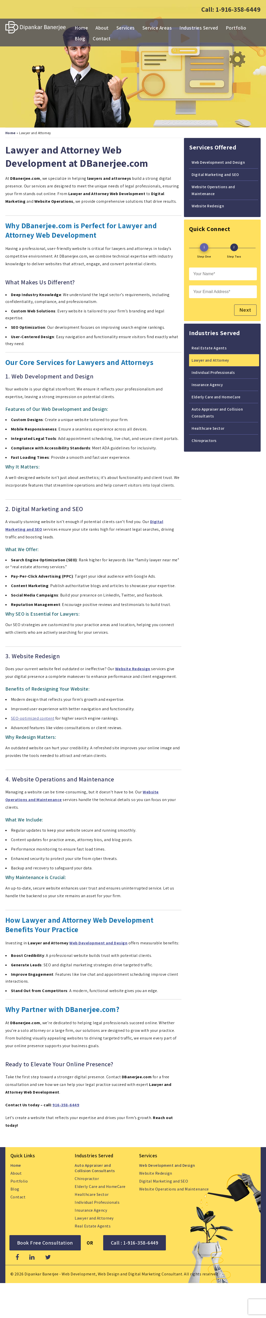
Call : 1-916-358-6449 (134, 1242)
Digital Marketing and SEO (215, 174)
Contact (102, 38)
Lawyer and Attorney (210, 359)
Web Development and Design (98, 942)
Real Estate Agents (209, 347)
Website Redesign (208, 205)
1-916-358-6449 (238, 9)
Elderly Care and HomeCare (216, 396)
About (102, 27)
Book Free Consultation (45, 1242)
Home (81, 27)
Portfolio (236, 27)
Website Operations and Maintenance (213, 190)
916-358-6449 (65, 1104)
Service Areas (157, 27)
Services (125, 27)
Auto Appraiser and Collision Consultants (217, 412)
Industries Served (198, 27)
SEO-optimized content (33, 718)
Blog (80, 38)
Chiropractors (204, 440)
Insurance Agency (207, 384)
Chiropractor (87, 1178)
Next (244, 309)
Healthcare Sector (208, 427)
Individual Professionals (213, 372)
